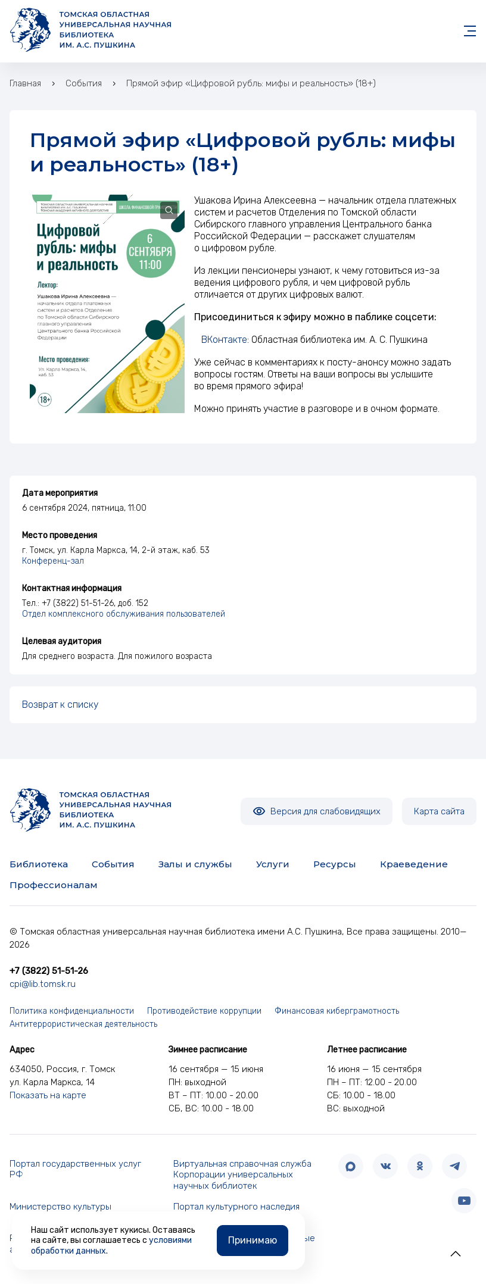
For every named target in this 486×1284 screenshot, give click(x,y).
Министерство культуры (60, 1206)
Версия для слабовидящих (317, 811)
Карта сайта (439, 811)
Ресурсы (334, 864)
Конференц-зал (53, 561)
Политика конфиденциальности (72, 1011)
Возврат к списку (60, 704)
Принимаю (252, 1240)
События (113, 864)
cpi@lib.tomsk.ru (43, 984)
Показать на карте (48, 1095)
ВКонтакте (224, 339)
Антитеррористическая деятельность (83, 1024)
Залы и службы (195, 864)
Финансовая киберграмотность (337, 1011)
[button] (455, 1253)
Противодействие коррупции (204, 1011)
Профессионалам (54, 885)
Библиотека (39, 864)
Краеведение (414, 864)
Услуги (272, 864)
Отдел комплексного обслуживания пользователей (123, 614)
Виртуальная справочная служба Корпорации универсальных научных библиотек (242, 1175)
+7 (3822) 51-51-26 (49, 971)
